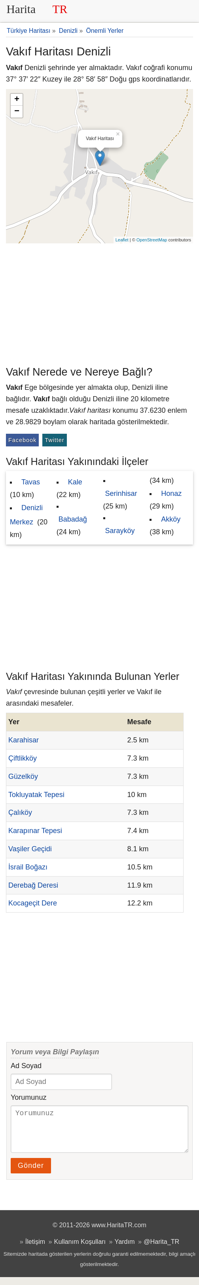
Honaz (171, 493)
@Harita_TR (161, 1249)
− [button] (16, 112)
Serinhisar (121, 493)
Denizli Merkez (26, 515)
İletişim (35, 1249)
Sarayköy (120, 531)
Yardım (125, 1249)
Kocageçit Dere (32, 903)
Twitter (54, 440)
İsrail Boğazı (27, 867)
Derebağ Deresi (33, 885)
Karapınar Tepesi (35, 831)
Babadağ (73, 519)
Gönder (31, 1173)
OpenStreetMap (151, 239)
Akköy (170, 519)
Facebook (22, 440)
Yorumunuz (28, 1097)
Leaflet (122, 239)
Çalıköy (20, 812)
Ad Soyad (26, 1066)
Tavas (30, 482)
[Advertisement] (99, 302)
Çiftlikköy (22, 758)
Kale (75, 482)
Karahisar (23, 740)
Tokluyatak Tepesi (36, 795)
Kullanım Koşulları (80, 1249)
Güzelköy (23, 776)
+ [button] (16, 100)
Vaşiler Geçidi (30, 849)
